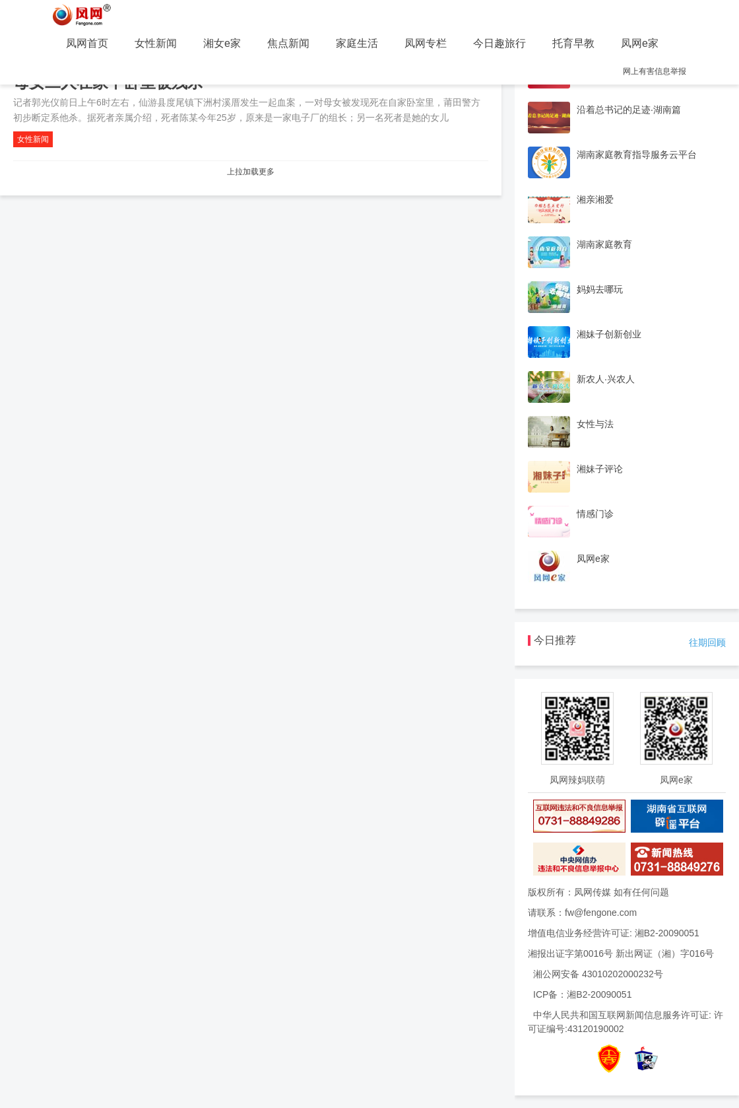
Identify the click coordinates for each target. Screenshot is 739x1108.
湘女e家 (222, 43)
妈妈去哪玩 (600, 289)
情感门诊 (595, 513)
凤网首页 (87, 43)
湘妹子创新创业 (609, 334)
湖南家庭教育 (604, 244)
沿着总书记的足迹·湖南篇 (629, 109)
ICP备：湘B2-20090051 (582, 994)
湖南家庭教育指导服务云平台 (637, 154)
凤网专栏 (425, 43)
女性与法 (595, 424)
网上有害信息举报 (654, 71)
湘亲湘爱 (595, 199)
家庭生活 (357, 43)
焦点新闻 (288, 43)
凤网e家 (640, 43)
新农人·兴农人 (606, 379)
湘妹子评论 (600, 469)
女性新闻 (156, 43)
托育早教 (573, 43)
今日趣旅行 (499, 43)
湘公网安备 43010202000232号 (598, 974)
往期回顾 (707, 642)
